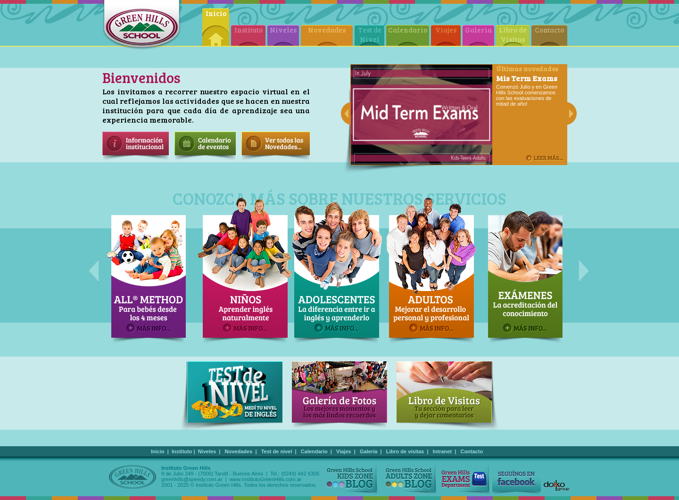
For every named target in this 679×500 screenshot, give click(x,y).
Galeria (478, 29)
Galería (368, 451)
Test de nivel (276, 451)
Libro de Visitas (513, 34)
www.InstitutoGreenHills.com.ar (266, 479)
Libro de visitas (405, 451)
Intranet (442, 451)
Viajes (445, 29)
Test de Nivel (369, 34)
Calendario (407, 29)
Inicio (216, 13)
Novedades (327, 29)
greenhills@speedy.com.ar (192, 479)
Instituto (248, 29)
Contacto (549, 29)
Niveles (283, 29)
